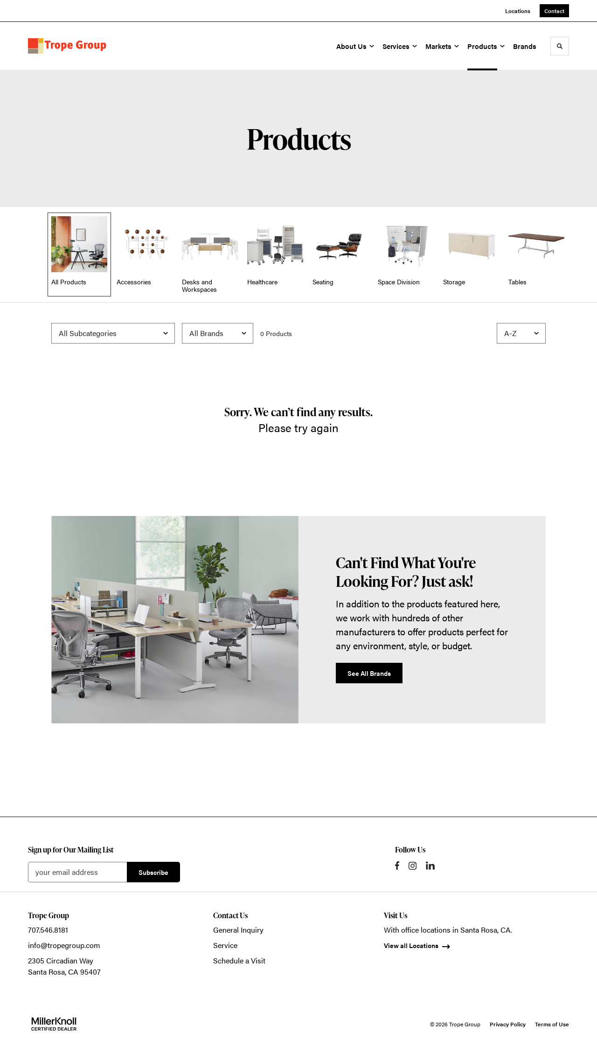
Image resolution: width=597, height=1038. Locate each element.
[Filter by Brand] (217, 333)
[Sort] (521, 333)
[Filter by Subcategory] (113, 333)
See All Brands (369, 673)
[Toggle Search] (559, 46)
